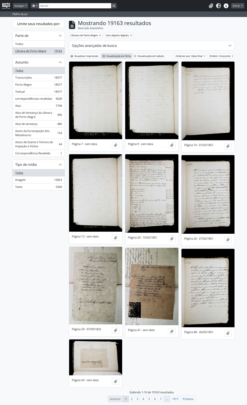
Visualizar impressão (84, 56)
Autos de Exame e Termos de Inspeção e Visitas (38, 144)
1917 (175, 399)
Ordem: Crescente (220, 56)
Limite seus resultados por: (38, 23)
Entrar (237, 5)
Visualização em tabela (149, 56)
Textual (38, 92)
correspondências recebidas (38, 99)
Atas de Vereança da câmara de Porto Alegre (38, 115)
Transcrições (38, 78)
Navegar (19, 5)
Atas (38, 106)
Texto (38, 187)
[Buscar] (75, 5)
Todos (19, 44)
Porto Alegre (38, 85)
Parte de (21, 35)
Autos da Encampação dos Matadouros (38, 133)
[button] (211, 6)
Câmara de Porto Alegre (38, 51)
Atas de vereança (38, 125)
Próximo (188, 399)
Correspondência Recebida (38, 154)
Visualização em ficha (117, 56)
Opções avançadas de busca (94, 45)
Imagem (38, 180)
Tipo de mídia (26, 164)
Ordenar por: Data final (189, 56)
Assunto (21, 62)
